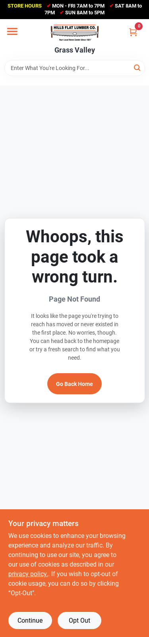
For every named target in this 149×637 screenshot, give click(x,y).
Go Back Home (74, 384)
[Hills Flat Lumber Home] (75, 33)
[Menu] (12, 31)
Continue (30, 620)
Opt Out (79, 620)
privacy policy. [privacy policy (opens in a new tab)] (28, 574)
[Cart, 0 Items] (133, 32)
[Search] (137, 67)
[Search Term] (74, 68)
